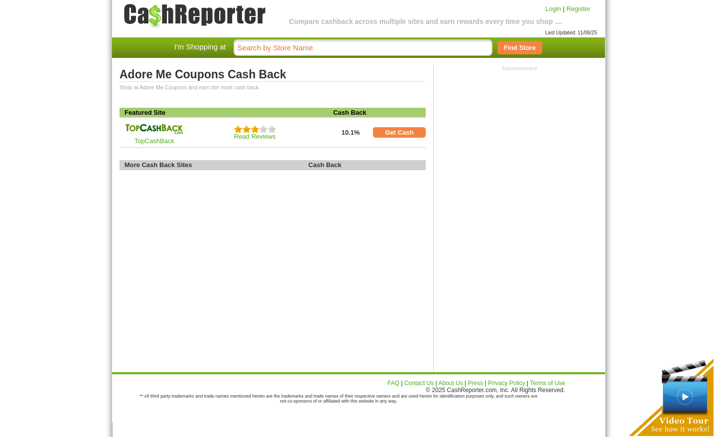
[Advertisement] (520, 133)
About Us (450, 383)
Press (475, 383)
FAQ (393, 383)
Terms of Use (547, 383)
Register (578, 8)
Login (553, 8)
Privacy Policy (506, 383)
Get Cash (399, 132)
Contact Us (419, 383)
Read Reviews (255, 136)
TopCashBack (154, 141)
